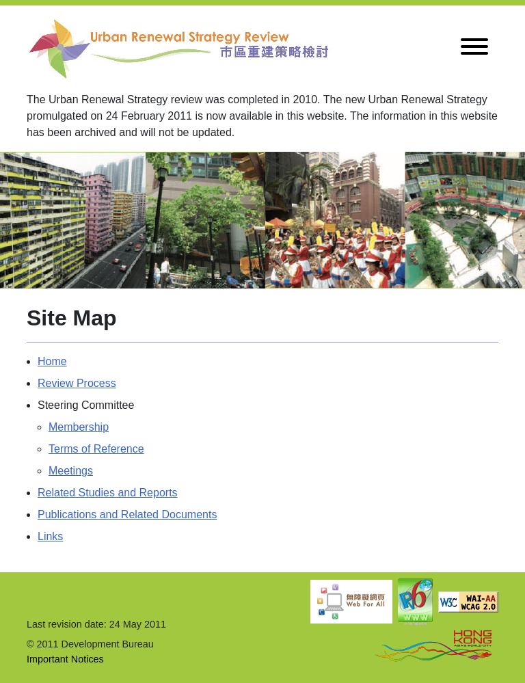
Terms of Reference (96, 449)
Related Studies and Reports (108, 492)
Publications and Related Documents (127, 514)
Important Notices (65, 659)
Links (50, 536)
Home (52, 361)
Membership (79, 427)
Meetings (71, 471)
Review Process (77, 383)
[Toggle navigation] (474, 49)
